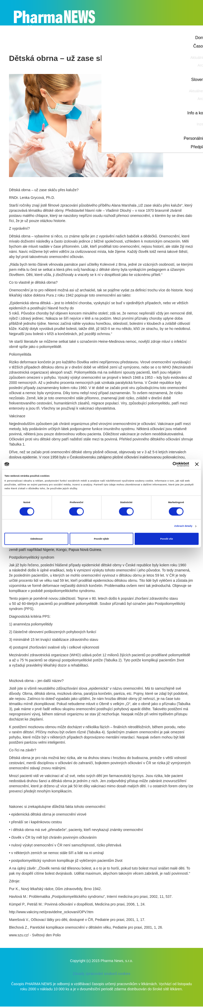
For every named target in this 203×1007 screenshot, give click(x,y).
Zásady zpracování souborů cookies (101, 974)
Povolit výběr (101, 539)
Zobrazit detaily (183, 526)
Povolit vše (166, 539)
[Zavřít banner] (197, 464)
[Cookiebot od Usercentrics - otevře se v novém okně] (166, 464)
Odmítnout (36, 539)
